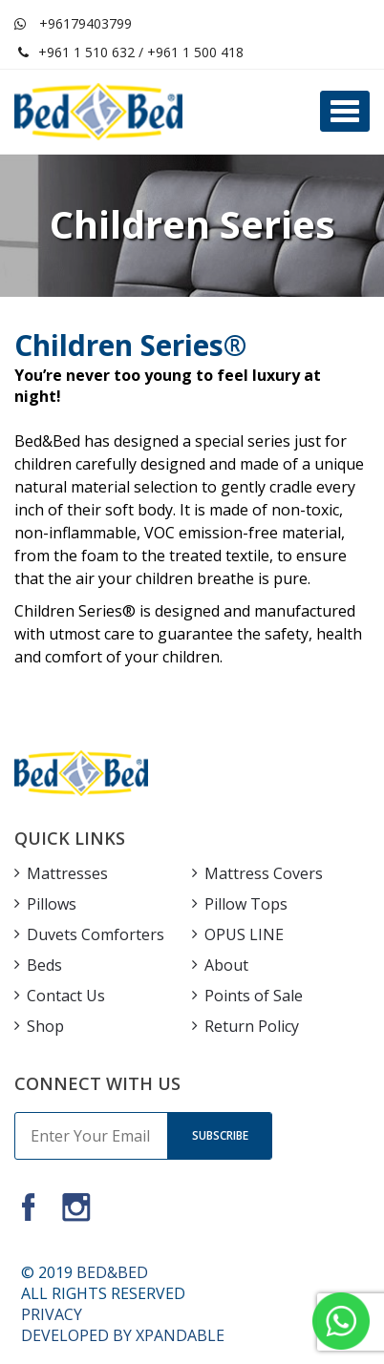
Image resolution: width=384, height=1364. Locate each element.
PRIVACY (51, 1314)
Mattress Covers (263, 873)
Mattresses (67, 873)
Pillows (51, 903)
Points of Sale (253, 995)
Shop (45, 1026)
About (226, 965)
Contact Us (66, 995)
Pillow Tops (246, 903)
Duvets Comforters (95, 934)
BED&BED (112, 1272)
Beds (44, 965)
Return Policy (251, 1026)
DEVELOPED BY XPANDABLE (122, 1335)
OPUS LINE (244, 934)
